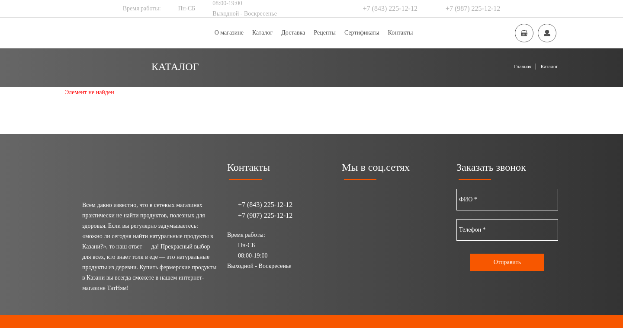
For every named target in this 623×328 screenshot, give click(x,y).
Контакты (400, 32)
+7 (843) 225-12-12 (390, 8)
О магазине (229, 32)
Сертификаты (361, 32)
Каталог (262, 32)
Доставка (293, 32)
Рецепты (325, 32)
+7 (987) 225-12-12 (473, 8)
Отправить (507, 262)
